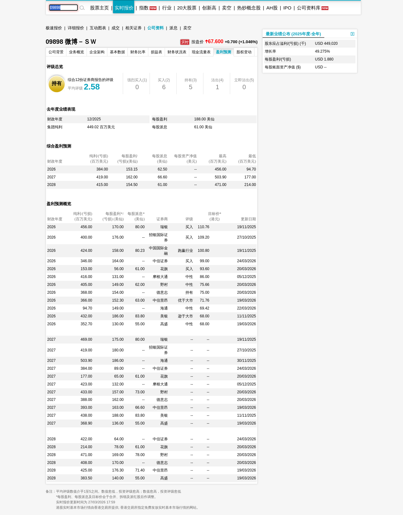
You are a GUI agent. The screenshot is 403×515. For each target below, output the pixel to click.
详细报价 (76, 28)
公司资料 (155, 28)
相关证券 (133, 28)
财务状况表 (176, 52)
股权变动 (244, 52)
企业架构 (97, 52)
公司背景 (56, 52)
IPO (287, 7)
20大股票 (187, 7)
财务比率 (137, 52)
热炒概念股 (249, 7)
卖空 (226, 7)
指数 (144, 7)
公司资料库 (309, 7)
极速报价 (54, 28)
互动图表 (98, 28)
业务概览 (76, 52)
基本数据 (117, 52)
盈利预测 (223, 52)
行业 (167, 7)
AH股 (272, 7)
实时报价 (124, 7)
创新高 (209, 7)
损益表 (156, 52)
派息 (173, 28)
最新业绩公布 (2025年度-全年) (293, 34)
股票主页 (99, 7)
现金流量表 (201, 52)
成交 (115, 28)
